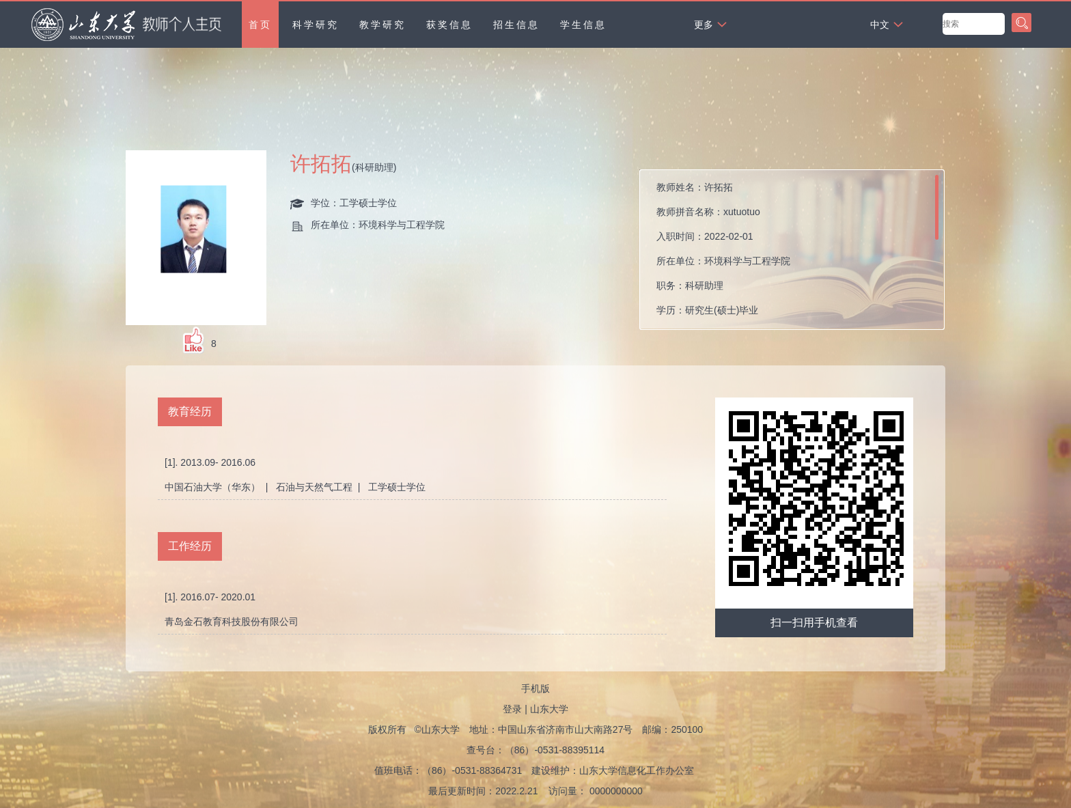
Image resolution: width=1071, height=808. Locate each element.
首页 (260, 24)
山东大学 (549, 708)
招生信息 (516, 24)
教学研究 (382, 24)
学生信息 (583, 24)
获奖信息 (449, 24)
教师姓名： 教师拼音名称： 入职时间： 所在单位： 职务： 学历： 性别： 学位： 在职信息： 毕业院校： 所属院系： (747, 253)
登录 (512, 708)
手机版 (535, 688)
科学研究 (315, 24)
